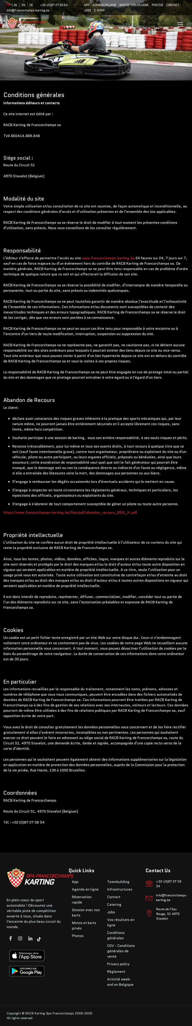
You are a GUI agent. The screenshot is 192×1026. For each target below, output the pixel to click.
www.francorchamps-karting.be (108, 258)
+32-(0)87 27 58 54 (54, 5)
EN (23, 5)
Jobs (87, 10)
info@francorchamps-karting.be (28, 10)
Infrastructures (119, 889)
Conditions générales (116, 935)
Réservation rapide (82, 899)
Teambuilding (118, 881)
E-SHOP (99, 10)
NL (15, 5)
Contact (172, 5)
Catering (114, 904)
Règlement (116, 971)
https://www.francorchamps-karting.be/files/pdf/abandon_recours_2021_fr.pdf (70, 512)
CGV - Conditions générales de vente (121, 951)
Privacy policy (118, 964)
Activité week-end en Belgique (120, 982)
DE (31, 5)
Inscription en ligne (134, 5)
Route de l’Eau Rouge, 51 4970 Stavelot (167, 914)
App (87, 5)
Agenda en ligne (104, 5)
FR (8, 5)
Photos (157, 5)
